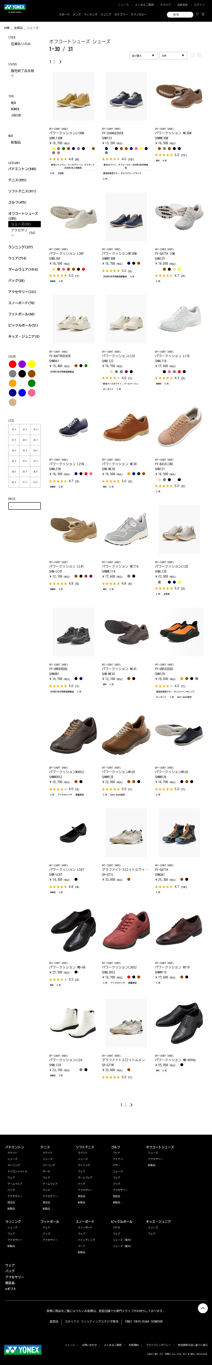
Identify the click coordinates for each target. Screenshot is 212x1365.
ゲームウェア (23, 269)
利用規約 (134, 1345)
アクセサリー (22, 291)
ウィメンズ (90, 14)
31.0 (25, 482)
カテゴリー (121, 14)
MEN (13, 103)
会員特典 (182, 5)
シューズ (12, 1227)
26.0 (35, 450)
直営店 (54, 1321)
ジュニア (105, 14)
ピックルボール (23, 325)
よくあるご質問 (144, 5)
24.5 (35, 440)
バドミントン (18, 169)
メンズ (77, 14)
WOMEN (15, 109)
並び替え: (137, 55)
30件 (164, 55)
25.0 (14, 450)
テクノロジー (139, 14)
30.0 (14, 482)
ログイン (199, 5)
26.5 (14, 461)
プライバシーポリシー (158, 1345)
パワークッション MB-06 (67, 967)
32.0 (35, 482)
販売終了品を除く (22, 73)
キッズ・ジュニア (24, 336)
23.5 (14, 440)
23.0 (35, 429)
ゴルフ (17, 202)
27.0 (25, 461)
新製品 (16, 142)
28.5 (25, 472)
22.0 (14, 429)
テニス (13, 180)
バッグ (16, 280)
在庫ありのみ (21, 44)
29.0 (35, 472)
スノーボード (21, 303)
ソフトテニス (22, 191)
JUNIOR (16, 115)
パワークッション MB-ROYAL (175, 1060)
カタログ (165, 5)
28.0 (14, 472)
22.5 (25, 429)
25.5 (25, 450)
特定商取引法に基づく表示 (193, 1345)
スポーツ (64, 14)
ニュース (123, 5)
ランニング (20, 247)
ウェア (17, 258)
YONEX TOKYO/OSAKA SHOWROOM (144, 1321)
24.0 (25, 440)
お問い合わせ (89, 1345)
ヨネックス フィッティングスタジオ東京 (91, 1321)
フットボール (21, 314)
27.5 (35, 461)
